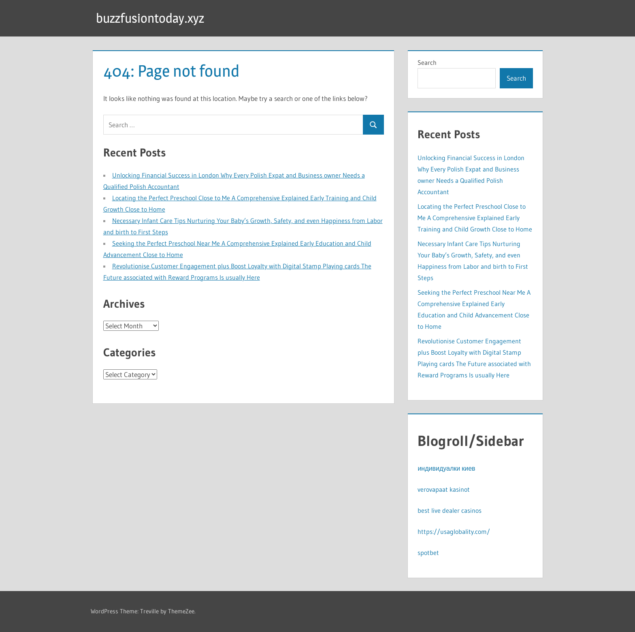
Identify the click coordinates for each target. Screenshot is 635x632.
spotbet (428, 552)
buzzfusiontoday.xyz (150, 18)
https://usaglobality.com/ (454, 531)
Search (427, 62)
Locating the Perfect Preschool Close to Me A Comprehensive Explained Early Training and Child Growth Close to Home (475, 217)
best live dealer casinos (450, 510)
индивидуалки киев (446, 468)
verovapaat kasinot (444, 489)
